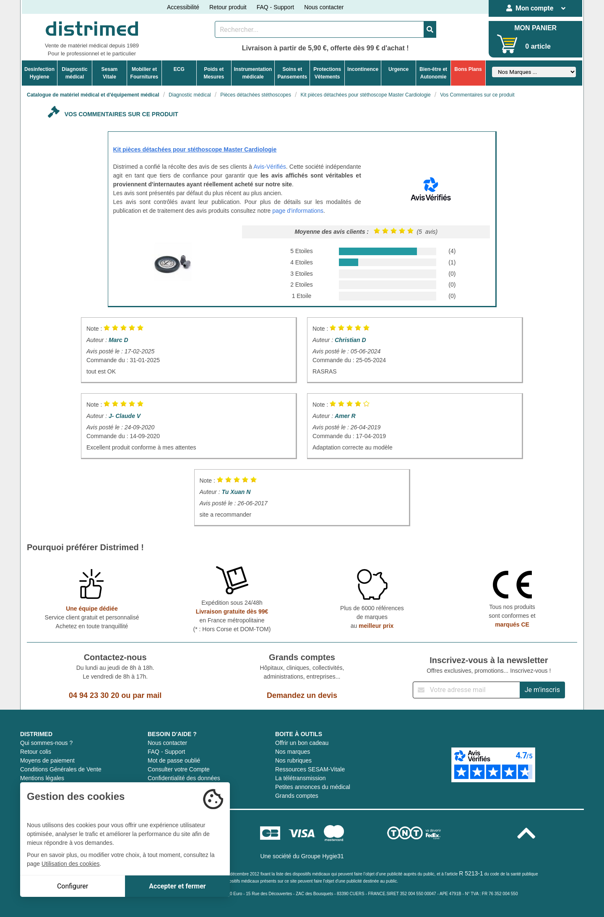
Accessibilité (183, 7)
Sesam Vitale (110, 73)
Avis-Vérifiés (269, 166)
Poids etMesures (213, 73)
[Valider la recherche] (430, 29)
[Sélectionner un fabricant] (534, 72)
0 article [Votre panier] (537, 46)
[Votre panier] (507, 43)
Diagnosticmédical (74, 73)
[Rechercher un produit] (319, 29)
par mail (147, 695)
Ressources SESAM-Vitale (310, 769)
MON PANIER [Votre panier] (535, 27)
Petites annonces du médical (312, 787)
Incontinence (362, 69)
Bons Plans (468, 69)
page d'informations (297, 210)
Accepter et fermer (177, 886)
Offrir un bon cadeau (301, 742)
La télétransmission (300, 778)
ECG (179, 69)
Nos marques (292, 751)
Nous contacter (324, 7)
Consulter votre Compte (179, 769)
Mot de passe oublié (174, 760)
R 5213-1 (471, 873)
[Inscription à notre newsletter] (466, 690)
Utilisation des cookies (71, 863)
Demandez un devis (302, 695)
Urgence (398, 69)
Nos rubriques (293, 760)
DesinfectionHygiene (39, 73)
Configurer (72, 886)
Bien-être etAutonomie (433, 73)
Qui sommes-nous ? (46, 742)
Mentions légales (42, 778)
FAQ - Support (275, 7)
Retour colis (35, 751)
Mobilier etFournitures (144, 73)
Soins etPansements (292, 73)
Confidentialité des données (184, 778)
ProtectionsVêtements (327, 73)
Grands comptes (296, 795)
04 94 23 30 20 (94, 695)
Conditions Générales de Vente (61, 769)
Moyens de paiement (47, 760)
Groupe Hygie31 (322, 856)
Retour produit (228, 7)
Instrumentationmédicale (253, 73)
